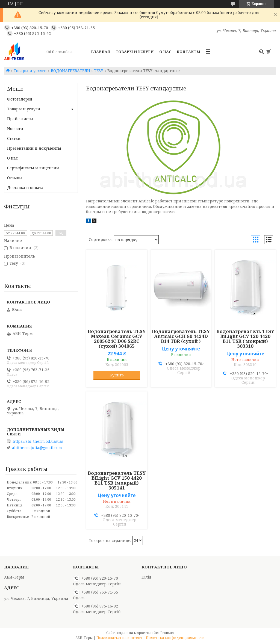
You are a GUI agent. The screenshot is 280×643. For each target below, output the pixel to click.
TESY (98, 71)
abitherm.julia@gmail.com (37, 448)
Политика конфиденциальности (175, 637)
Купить (117, 374)
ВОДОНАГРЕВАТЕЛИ (70, 71)
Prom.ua (167, 632)
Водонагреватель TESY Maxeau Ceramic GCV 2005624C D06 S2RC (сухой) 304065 (117, 339)
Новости (15, 128)
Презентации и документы (34, 148)
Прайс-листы (20, 118)
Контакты (188, 51)
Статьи (13, 138)
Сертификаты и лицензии (33, 167)
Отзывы (14, 177)
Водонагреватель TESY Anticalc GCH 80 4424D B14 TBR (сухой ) (181, 336)
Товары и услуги (135, 51)
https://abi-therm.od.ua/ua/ (38, 441)
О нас (165, 51)
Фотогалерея (19, 99)
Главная (100, 51)
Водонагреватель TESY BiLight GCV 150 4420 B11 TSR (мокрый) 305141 (117, 480)
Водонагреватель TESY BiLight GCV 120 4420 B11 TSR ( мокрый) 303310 (245, 339)
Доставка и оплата (25, 187)
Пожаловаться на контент (119, 637)
